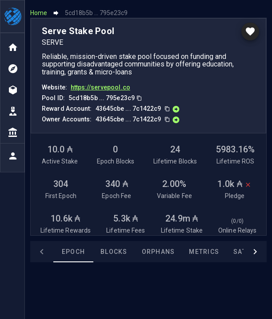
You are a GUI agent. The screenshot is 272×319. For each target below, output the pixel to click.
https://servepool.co (100, 84)
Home (38, 9)
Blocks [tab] (114, 249)
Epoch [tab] (73, 249)
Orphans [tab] (158, 249)
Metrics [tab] (204, 249)
